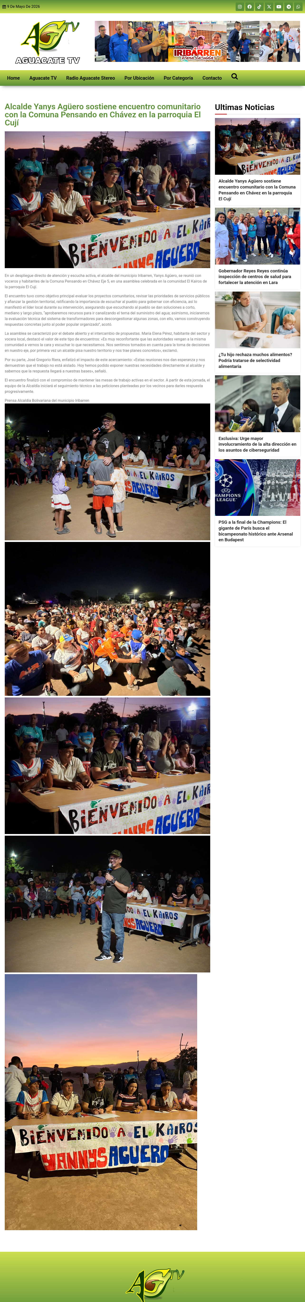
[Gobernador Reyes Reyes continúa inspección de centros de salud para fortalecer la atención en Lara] (257, 236)
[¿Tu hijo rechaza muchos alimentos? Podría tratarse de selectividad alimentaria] (257, 320)
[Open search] (234, 76)
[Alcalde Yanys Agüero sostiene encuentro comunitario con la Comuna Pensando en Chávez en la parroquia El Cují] (257, 146)
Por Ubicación (139, 78)
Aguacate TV (43, 78)
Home (13, 78)
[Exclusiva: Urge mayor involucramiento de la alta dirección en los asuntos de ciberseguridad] (257, 403)
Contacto (212, 78)
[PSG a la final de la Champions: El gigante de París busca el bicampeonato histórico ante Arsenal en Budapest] (257, 487)
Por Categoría (178, 78)
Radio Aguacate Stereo (90, 78)
